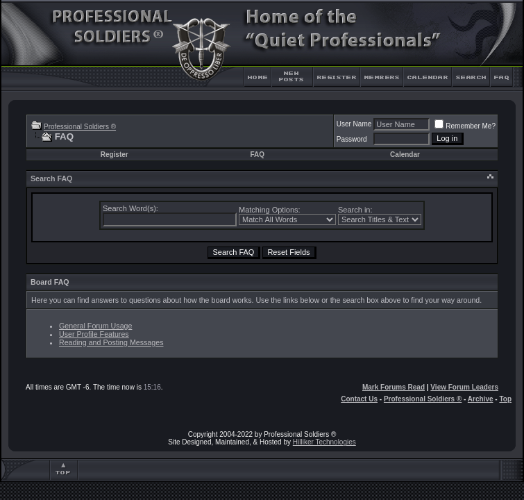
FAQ (257, 154)
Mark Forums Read (393, 387)
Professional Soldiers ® (80, 127)
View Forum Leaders (464, 387)
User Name (354, 124)
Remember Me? (465, 126)
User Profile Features (94, 334)
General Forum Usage (95, 326)
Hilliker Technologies (324, 442)
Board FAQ (50, 282)
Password (352, 139)
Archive (480, 399)
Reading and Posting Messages (111, 342)
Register (114, 154)
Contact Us (359, 399)
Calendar (405, 154)
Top (505, 399)
